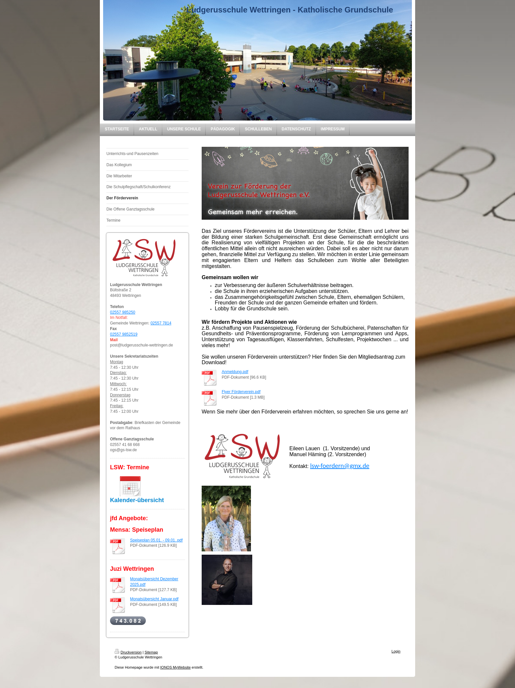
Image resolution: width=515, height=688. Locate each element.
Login (396, 651)
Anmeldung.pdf (235, 371)
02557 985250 (122, 312)
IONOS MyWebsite (175, 667)
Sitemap (151, 652)
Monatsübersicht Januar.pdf (154, 599)
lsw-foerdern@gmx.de (339, 466)
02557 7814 (160, 323)
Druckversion (128, 652)
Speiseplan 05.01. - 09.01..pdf (156, 540)
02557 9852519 (123, 334)
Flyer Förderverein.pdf (241, 391)
